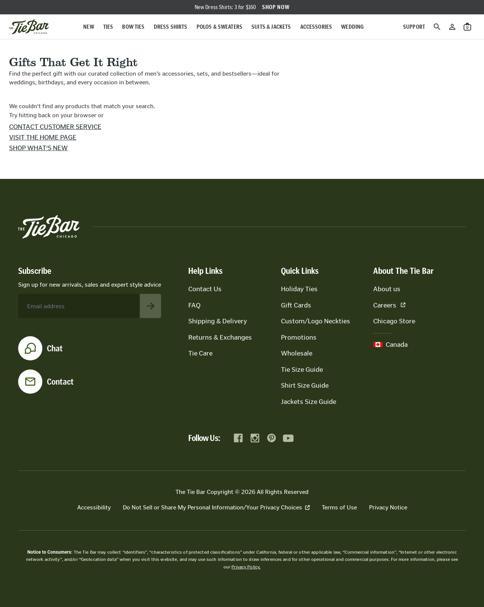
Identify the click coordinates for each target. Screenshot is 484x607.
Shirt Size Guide (305, 385)
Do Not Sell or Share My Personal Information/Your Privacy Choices (216, 507)
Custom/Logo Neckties (315, 321)
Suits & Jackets (271, 26)
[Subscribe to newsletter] (150, 306)
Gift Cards (296, 305)
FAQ (194, 305)
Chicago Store (394, 321)
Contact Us (205, 289)
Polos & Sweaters (220, 26)
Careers (389, 305)
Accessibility (94, 507)
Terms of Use (339, 507)
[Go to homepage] (29, 26)
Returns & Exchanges (220, 337)
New (88, 26)
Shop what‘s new (38, 148)
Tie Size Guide (302, 369)
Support (414, 26)
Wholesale (296, 353)
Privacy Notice (388, 507)
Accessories (316, 26)
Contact (60, 381)
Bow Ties (133, 26)
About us (386, 289)
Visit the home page (42, 137)
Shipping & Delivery (217, 321)
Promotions (298, 337)
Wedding (352, 26)
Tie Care (200, 353)
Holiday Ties (299, 289)
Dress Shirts (171, 26)
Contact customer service (55, 126)
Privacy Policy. (246, 567)
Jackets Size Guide (308, 401)
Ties (108, 26)
